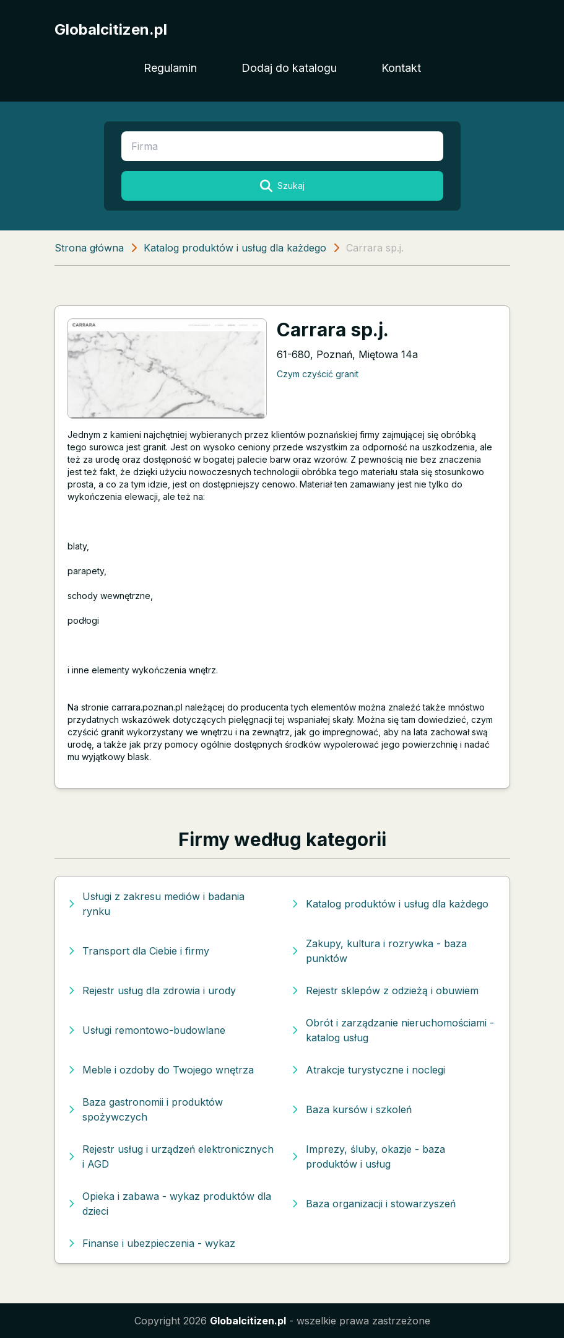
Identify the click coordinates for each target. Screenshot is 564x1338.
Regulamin (170, 67)
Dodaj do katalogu (289, 67)
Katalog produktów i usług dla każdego (235, 248)
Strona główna (89, 248)
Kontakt (401, 67)
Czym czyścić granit (317, 374)
